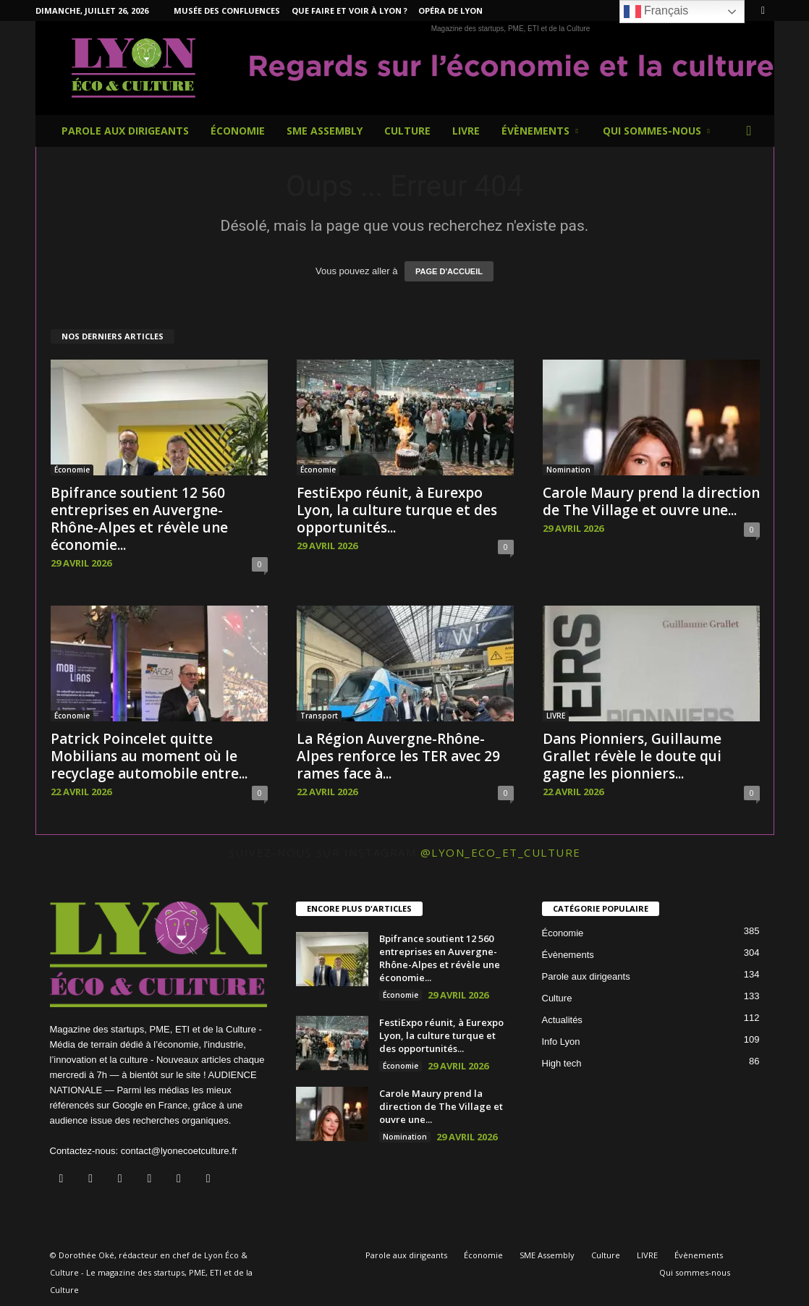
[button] (752, 131)
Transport (319, 716)
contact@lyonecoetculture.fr (179, 1150)
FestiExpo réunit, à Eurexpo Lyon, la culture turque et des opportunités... (397, 510)
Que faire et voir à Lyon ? (349, 10)
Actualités (562, 1019)
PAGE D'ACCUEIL (449, 271)
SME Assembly (325, 130)
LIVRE (466, 130)
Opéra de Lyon (450, 10)
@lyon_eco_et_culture (500, 852)
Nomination (568, 470)
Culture (407, 130)
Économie (238, 130)
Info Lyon (561, 1041)
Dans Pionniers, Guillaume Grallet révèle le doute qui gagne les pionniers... (632, 756)
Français (656, 11)
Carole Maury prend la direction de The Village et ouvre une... (651, 501)
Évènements (539, 131)
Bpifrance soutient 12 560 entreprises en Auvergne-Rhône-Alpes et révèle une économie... (139, 518)
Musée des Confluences (227, 10)
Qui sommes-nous (656, 131)
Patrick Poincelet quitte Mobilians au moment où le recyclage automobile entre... (149, 756)
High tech (562, 1063)
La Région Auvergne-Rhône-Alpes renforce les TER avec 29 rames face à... (398, 756)
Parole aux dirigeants (125, 130)
